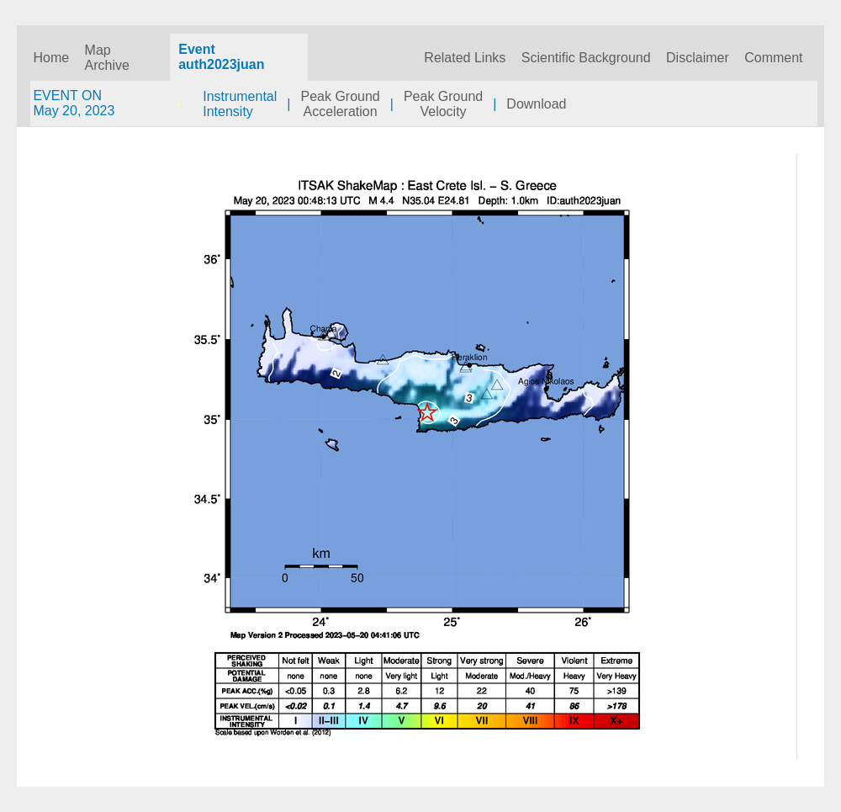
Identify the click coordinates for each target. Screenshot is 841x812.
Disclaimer (697, 57)
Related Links (464, 57)
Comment (773, 57)
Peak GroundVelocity (443, 104)
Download (536, 104)
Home (51, 57)
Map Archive (107, 57)
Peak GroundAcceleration (339, 104)
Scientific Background (586, 57)
